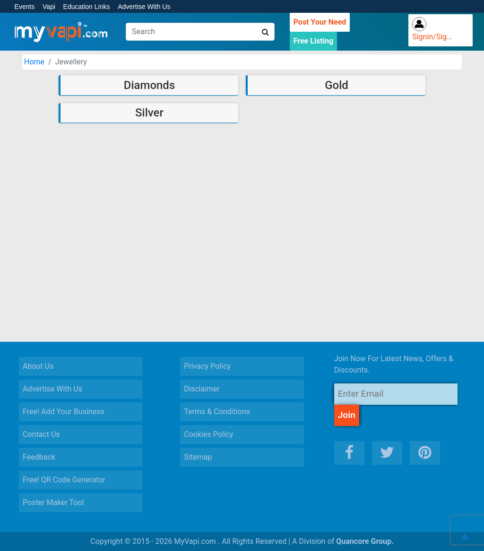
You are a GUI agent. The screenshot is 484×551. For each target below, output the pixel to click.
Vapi (49, 6)
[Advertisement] (242, 268)
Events (24, 6)
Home (34, 61)
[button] (465, 536)
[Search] (200, 32)
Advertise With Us (144, 6)
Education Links (86, 6)
